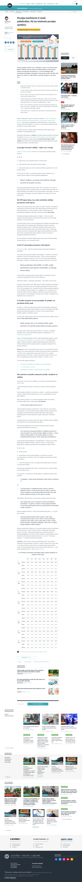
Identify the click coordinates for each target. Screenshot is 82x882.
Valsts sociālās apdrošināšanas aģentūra (41, 661)
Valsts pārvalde (40, 776)
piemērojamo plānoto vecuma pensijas (37, 120)
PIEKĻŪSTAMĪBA (14, 866)
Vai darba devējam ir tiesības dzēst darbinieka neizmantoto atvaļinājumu (68, 802)
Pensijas (8, 33)
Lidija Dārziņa (7, 21)
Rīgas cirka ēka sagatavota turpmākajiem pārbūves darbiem (68, 106)
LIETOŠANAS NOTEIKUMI (15, 864)
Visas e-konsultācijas (67, 819)
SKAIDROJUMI (22, 8)
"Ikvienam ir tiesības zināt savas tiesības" (18, 872)
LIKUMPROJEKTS (8, 759)
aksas (51, 120)
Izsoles (36, 845)
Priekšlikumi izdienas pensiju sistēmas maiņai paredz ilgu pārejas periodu (69, 728)
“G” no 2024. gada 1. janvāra (27, 367)
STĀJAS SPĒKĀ (7, 762)
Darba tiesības (70, 805)
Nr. (45, 118)
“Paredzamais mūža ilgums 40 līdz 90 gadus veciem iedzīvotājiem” (39, 137)
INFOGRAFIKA (7, 757)
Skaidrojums (11, 32)
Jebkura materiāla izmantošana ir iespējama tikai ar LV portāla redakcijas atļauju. (22, 874)
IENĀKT (75, 1)
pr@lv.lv (40, 867)
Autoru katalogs (66, 845)
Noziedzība (32, 806)
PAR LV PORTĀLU (14, 863)
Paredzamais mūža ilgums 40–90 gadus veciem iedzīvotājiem (35, 364)
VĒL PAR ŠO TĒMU (9, 710)
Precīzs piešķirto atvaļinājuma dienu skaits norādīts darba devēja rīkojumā (68, 813)
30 (30, 657)
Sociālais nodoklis (27, 661)
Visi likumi (14, 847)
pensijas (19, 120)
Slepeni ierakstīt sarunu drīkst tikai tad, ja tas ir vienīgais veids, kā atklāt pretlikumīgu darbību (69, 791)
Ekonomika (70, 80)
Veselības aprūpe (36, 827)
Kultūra (68, 109)
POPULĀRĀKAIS (65, 53)
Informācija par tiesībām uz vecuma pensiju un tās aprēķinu (35, 369)
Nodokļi (59, 772)
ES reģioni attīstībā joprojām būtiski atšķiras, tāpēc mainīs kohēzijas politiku (68, 77)
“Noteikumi (51, 118)
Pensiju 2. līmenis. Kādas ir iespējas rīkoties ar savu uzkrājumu (68, 126)
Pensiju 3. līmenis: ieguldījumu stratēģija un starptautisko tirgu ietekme (49, 728)
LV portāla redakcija (37, 863)
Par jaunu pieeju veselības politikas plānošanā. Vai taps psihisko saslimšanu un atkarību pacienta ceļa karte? (38, 822)
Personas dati (69, 794)
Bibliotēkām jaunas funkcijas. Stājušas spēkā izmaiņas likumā (71, 768)
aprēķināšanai (24, 120)
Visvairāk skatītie (15, 845)
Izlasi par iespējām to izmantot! (41, 651)
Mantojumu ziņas (39, 847)
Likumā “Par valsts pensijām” (24, 151)
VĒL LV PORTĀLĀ (9, 782)
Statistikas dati (20, 249)
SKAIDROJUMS (8, 760)
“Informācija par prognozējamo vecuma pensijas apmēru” (31, 340)
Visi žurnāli (65, 847)
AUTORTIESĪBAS (14, 867)
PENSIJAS (6, 714)
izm (48, 120)
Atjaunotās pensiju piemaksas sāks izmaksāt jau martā (31, 688)
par (55, 118)
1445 (47, 118)
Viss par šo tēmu (9, 747)
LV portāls (19, 691)
